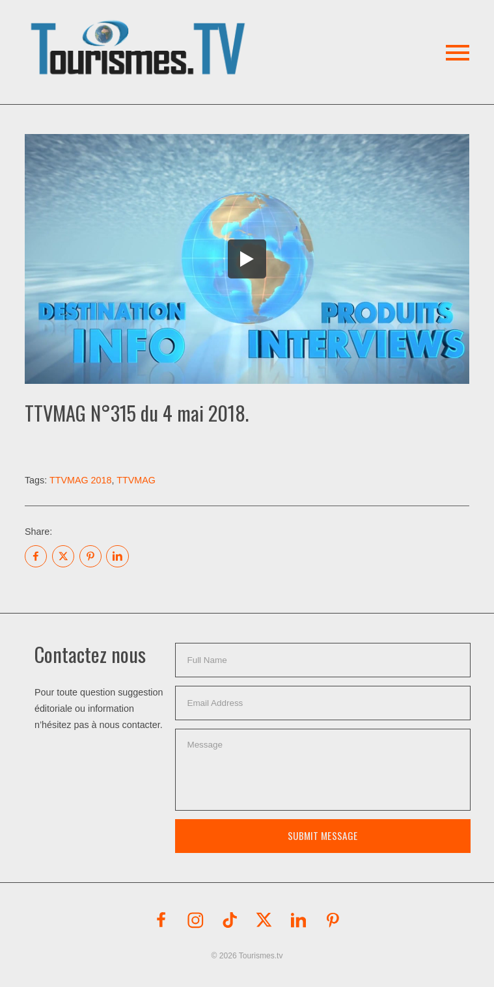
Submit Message (322, 835)
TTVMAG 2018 (80, 480)
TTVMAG (136, 480)
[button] (140, 32)
